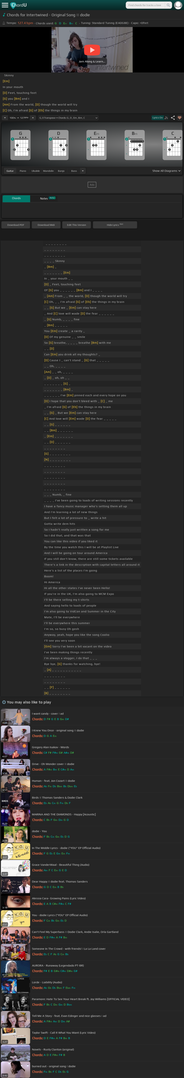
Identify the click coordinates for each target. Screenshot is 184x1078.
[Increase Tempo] (33, 117)
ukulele (36, 170)
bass (74, 170)
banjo (61, 170)
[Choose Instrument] (83, 171)
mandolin (48, 170)
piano (23, 170)
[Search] (168, 5)
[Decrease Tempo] (5, 117)
